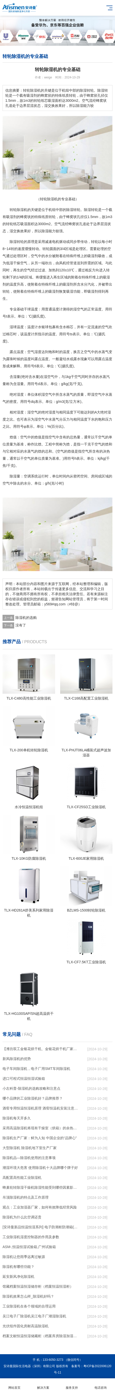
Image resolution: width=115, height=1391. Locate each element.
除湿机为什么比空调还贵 (22, 1217)
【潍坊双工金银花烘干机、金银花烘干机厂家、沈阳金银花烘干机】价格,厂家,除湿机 (41, 1049)
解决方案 (43, 1384)
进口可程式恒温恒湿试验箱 (24, 1079)
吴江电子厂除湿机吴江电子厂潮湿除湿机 (34, 1316)
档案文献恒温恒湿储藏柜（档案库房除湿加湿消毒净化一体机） (41, 1336)
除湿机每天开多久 (17, 1118)
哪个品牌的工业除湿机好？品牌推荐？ (33, 1098)
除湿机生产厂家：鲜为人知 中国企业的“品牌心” (40, 1138)
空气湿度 (34, 352)
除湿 (69, 210)
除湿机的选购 (26, 618)
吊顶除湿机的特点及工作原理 (26, 1197)
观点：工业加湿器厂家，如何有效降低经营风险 (40, 1207)
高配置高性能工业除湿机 (22, 1177)
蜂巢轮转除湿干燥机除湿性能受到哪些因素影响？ (41, 1187)
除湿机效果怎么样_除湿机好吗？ (28, 1296)
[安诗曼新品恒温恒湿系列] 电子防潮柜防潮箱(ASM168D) (41, 1227)
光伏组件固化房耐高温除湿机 (26, 1326)
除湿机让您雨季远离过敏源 (24, 1257)
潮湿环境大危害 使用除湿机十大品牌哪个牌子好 (40, 1168)
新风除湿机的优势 (17, 1059)
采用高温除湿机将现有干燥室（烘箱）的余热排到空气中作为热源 (41, 1128)
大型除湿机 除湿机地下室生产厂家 (30, 1148)
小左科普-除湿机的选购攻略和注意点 (31, 1088)
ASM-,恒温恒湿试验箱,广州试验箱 (29, 1247)
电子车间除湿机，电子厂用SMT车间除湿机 (36, 1069)
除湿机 (22, 210)
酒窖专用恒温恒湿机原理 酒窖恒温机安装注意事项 (41, 1108)
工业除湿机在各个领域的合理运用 (29, 1306)
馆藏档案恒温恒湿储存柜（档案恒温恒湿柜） (38, 1286)
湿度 (20, 394)
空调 (27, 476)
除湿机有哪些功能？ (18, 1267)
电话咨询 (100, 1384)
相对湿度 (17, 412)
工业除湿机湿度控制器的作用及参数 (31, 1237)
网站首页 (14, 1384)
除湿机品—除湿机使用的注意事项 (29, 1158)
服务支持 (72, 1384)
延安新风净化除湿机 (18, 1276)
